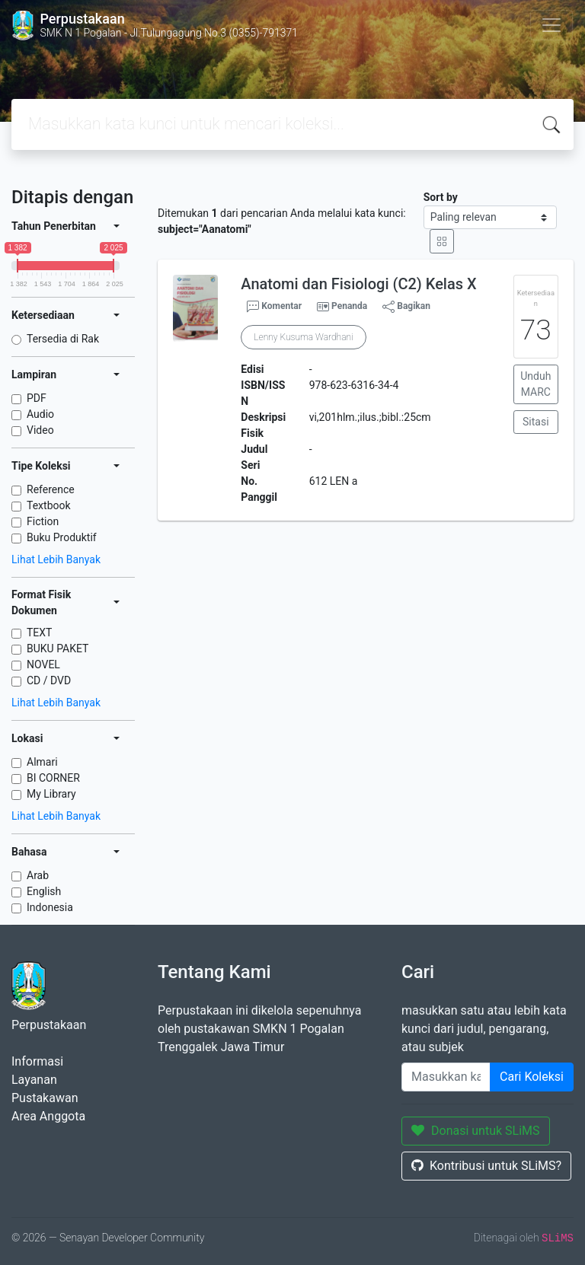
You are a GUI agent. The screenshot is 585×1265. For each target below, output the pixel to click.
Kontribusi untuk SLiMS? (486, 1165)
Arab (38, 875)
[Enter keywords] (446, 1077)
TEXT (39, 632)
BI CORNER (53, 778)
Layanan (34, 1079)
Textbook (49, 505)
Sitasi (536, 422)
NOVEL (43, 664)
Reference (51, 489)
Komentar (274, 307)
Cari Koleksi (532, 1076)
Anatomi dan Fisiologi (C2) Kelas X (358, 284)
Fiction (43, 521)
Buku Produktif (62, 537)
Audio (40, 414)
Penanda (349, 306)
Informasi (37, 1061)
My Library (51, 794)
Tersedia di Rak (63, 339)
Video (40, 430)
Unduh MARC (535, 384)
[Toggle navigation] (551, 25)
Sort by (441, 197)
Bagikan (406, 307)
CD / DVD (49, 680)
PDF (36, 398)
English (44, 891)
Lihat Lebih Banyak (56, 559)
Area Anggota (48, 1116)
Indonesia (50, 907)
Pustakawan (44, 1098)
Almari (42, 762)
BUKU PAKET (57, 648)
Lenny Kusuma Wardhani (303, 337)
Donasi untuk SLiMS (475, 1130)
